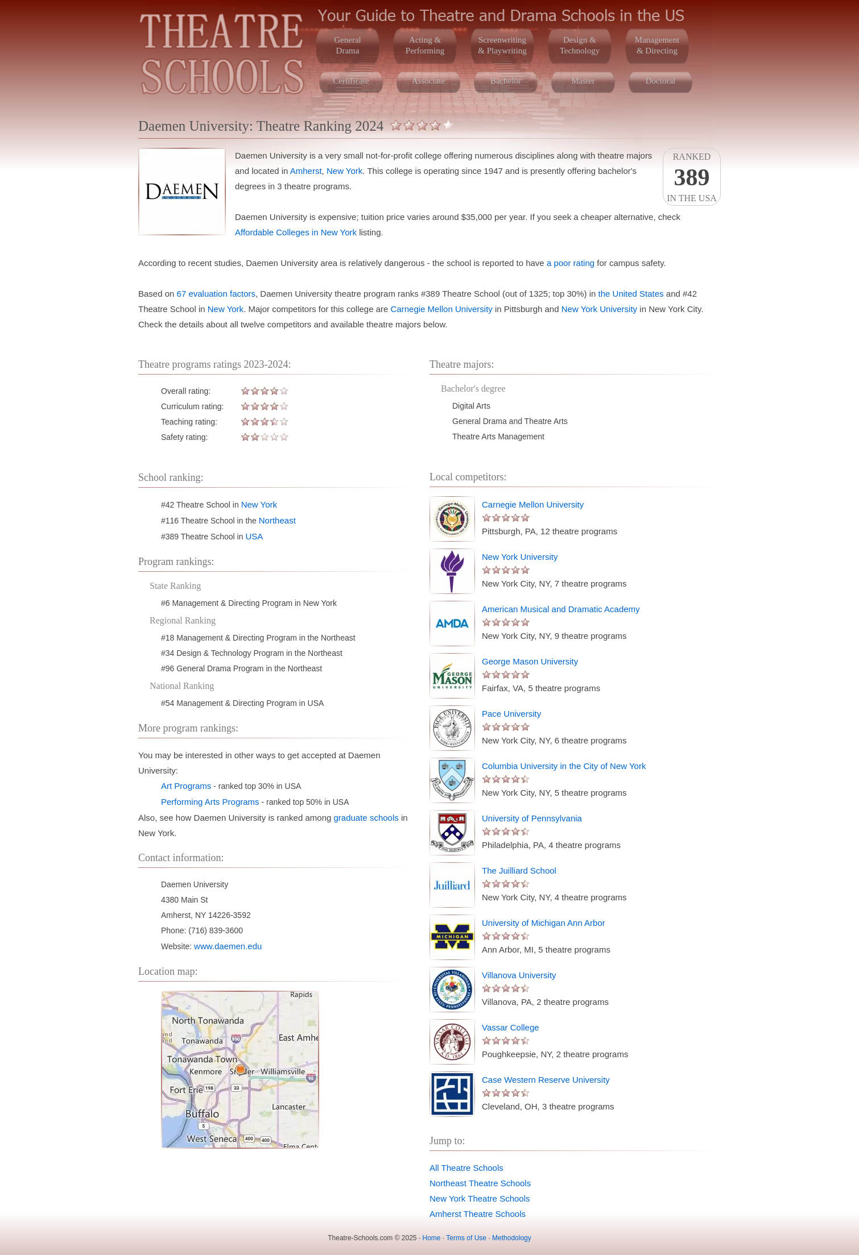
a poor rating (570, 263)
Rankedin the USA (691, 177)
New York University (599, 309)
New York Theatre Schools (480, 1198)
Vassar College (510, 1027)
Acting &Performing (425, 45)
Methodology (511, 1238)
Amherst (306, 171)
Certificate (351, 80)
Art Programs (186, 786)
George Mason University (530, 661)
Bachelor (505, 80)
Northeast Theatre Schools (480, 1183)
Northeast (277, 520)
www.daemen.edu (228, 946)
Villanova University (519, 975)
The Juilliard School (519, 870)
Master (583, 80)
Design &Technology (580, 45)
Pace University (511, 713)
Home (432, 1238)
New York (344, 171)
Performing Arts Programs (210, 802)
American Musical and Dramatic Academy (561, 609)
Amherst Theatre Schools (478, 1214)
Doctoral (660, 80)
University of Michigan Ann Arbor (543, 923)
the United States (631, 293)
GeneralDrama (347, 45)
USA (254, 536)
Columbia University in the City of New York (564, 766)
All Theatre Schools (466, 1168)
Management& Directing (657, 45)
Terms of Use (466, 1238)
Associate (428, 80)
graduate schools (366, 817)
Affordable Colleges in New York (296, 232)
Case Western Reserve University (546, 1079)
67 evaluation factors (216, 293)
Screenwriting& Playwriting (502, 45)
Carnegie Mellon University (442, 309)
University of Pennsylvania (532, 818)
